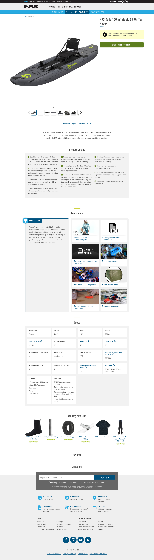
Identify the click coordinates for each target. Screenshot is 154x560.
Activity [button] (65, 7)
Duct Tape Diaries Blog (45, 529)
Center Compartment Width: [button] (88, 366)
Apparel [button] (52, 7)
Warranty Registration (105, 524)
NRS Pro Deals (61, 529)
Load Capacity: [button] (35, 341)
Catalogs (59, 522)
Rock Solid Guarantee (86, 527)
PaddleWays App (64, 2)
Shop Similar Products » (122, 44)
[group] (54, 64)
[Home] (26, 16)
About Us (40, 522)
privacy (80, 487)
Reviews (82, 123)
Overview (66, 123)
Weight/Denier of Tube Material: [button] (113, 353)
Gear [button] (58, 7)
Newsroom (41, 527)
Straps (47, 2)
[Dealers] (114, 2)
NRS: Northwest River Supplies (31, 6)
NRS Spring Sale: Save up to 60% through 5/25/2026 (77, 12)
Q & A (89, 123)
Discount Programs (63, 524)
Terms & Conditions (54, 554)
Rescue (32, 2)
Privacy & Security (69, 554)
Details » (102, 26)
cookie (85, 487)
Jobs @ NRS (41, 524)
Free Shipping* (83, 524)
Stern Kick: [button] (110, 341)
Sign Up (104, 477)
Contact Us (82, 522)
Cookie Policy (83, 554)
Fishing (40, 2)
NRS (26, 2)
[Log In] (121, 2)
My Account (102, 529)
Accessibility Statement (98, 554)
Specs (74, 123)
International (61, 527)
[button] (29, 112)
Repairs (100, 522)
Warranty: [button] (110, 365)
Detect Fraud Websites (106, 527)
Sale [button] (71, 7)
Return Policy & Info (85, 529)
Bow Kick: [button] (84, 341)
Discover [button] (77, 7)
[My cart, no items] (127, 2)
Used (54, 2)
